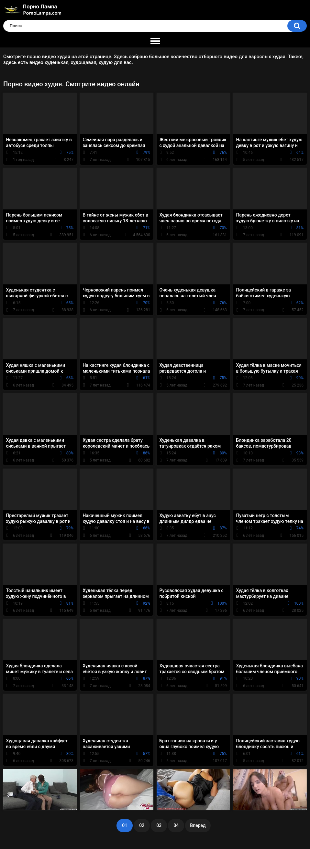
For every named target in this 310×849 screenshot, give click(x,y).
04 (176, 825)
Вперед (197, 825)
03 (158, 825)
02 (141, 825)
